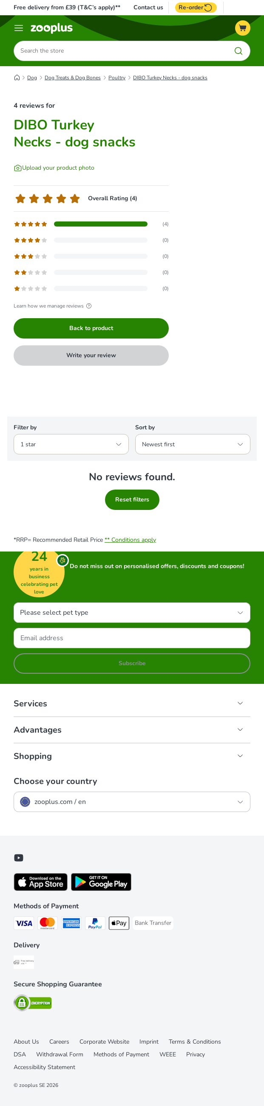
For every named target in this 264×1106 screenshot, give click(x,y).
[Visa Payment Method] (24, 924)
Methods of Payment (121, 1054)
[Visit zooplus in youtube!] (19, 858)
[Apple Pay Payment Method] (119, 924)
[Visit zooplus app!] (41, 889)
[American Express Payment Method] (71, 924)
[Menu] (18, 28)
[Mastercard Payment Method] (47, 924)
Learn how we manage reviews (54, 305)
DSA (20, 1054)
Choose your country (55, 781)
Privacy (195, 1054)
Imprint (149, 1042)
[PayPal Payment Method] (95, 924)
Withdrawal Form (59, 1054)
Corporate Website (104, 1042)
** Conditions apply (130, 540)
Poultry (116, 77)
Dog (32, 77)
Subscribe (132, 663)
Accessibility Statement (44, 1067)
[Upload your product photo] (54, 168)
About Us (26, 1042)
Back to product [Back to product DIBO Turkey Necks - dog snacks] (91, 328)
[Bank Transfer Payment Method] (153, 923)
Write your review (91, 355)
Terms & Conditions (195, 1042)
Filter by (25, 427)
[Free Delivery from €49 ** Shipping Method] (24, 963)
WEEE (167, 1054)
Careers (59, 1042)
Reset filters (132, 500)
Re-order (196, 8)
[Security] (33, 1004)
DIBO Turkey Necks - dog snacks (170, 77)
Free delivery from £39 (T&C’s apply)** (67, 7)
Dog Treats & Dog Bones (73, 77)
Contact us (148, 7)
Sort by (145, 427)
